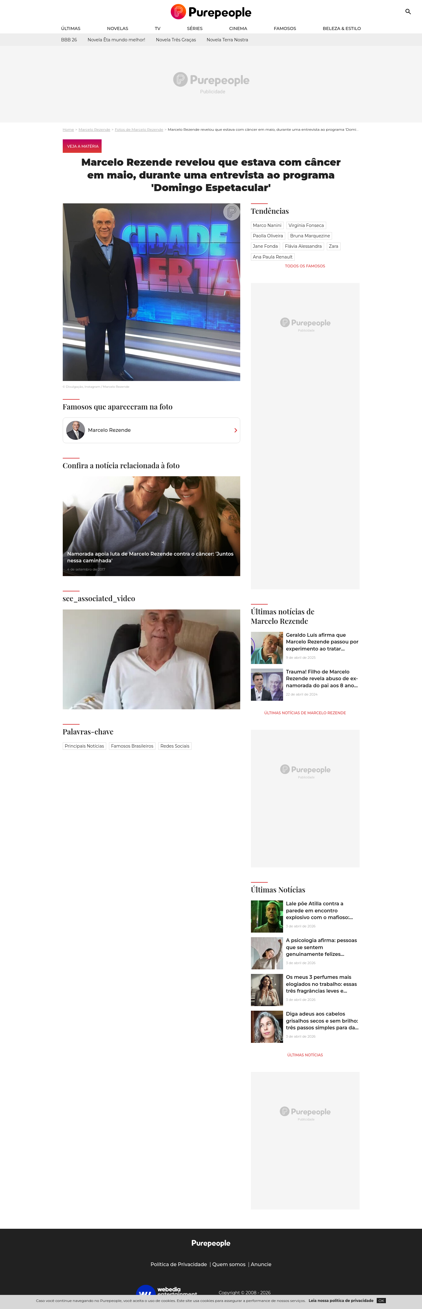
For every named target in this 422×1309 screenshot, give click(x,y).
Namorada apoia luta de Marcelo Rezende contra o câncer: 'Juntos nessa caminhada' (150, 557)
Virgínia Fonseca (306, 225)
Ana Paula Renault (273, 257)
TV (157, 28)
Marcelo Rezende (94, 129)
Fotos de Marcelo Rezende (139, 129)
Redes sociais (174, 746)
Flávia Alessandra (303, 246)
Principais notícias (84, 746)
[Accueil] (211, 11)
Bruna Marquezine (310, 236)
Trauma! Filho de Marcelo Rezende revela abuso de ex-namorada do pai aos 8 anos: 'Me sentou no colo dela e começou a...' (322, 685)
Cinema (238, 28)
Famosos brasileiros (132, 746)
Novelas (117, 28)
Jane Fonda (265, 246)
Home (68, 129)
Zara (333, 246)
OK (381, 1300)
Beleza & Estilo (342, 28)
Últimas (70, 28)
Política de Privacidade (179, 1264)
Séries (195, 28)
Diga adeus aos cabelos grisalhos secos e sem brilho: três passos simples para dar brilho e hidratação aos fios (322, 1024)
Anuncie (261, 1264)
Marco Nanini (267, 225)
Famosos (285, 28)
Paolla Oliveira (268, 236)
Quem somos (229, 1264)
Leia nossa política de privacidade (341, 1300)
